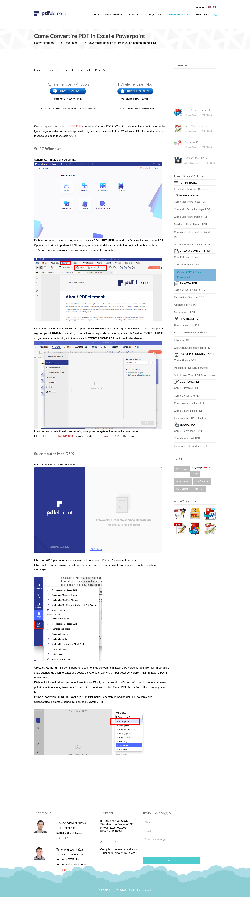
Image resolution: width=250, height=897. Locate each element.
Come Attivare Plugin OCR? (198, 109)
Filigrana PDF (182, 340)
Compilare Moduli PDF (187, 438)
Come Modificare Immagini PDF (192, 209)
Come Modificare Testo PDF (199, 125)
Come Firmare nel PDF (187, 325)
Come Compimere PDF (187, 395)
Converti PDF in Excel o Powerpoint (190, 275)
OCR (111, 672)
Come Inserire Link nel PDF (190, 403)
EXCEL (47, 436)
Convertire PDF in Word (187, 264)
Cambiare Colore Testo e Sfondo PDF (192, 234)
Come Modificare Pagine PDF (191, 217)
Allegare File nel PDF (186, 305)
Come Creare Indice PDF (188, 410)
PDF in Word (102, 436)
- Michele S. (63, 869)
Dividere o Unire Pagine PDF (190, 224)
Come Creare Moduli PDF (188, 431)
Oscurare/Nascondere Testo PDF (193, 347)
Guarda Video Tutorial (195, 157)
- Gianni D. (62, 838)
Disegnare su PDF (184, 312)
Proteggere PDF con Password (191, 332)
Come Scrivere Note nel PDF (190, 289)
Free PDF (198, 489)
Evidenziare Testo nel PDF (189, 297)
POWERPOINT (64, 436)
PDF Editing (182, 489)
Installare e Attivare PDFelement (192, 189)
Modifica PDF (202, 481)
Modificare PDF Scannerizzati (191, 367)
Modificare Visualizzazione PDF (192, 244)
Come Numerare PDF (186, 388)
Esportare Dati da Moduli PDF (191, 446)
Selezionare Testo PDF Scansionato (194, 375)
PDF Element (183, 481)
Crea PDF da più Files (186, 257)
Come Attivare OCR (185, 360)
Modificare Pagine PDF (196, 141)
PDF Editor (76, 126)
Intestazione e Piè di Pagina (190, 418)
